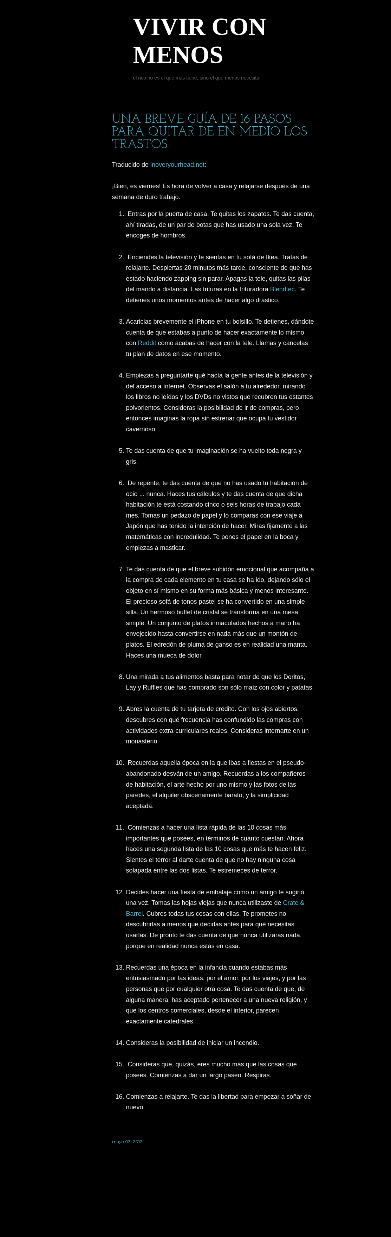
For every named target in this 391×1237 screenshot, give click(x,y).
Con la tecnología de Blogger (213, 1203)
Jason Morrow (233, 1216)
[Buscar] (310, 19)
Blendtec (282, 289)
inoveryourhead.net (177, 164)
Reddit (147, 343)
